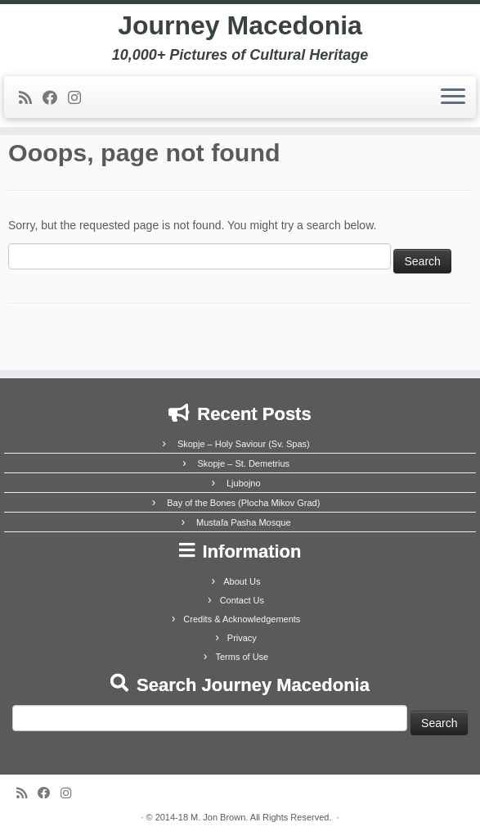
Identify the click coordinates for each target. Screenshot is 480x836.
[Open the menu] (453, 97)
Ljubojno (244, 483)
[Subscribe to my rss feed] (31, 98)
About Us (241, 581)
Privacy (242, 638)
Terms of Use (241, 657)
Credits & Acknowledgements (241, 619)
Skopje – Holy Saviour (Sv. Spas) (243, 444)
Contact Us (242, 600)
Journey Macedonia (240, 25)
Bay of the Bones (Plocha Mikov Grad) (243, 503)
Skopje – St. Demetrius (244, 463)
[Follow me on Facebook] (55, 98)
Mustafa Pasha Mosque (243, 522)
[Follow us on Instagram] (80, 98)
